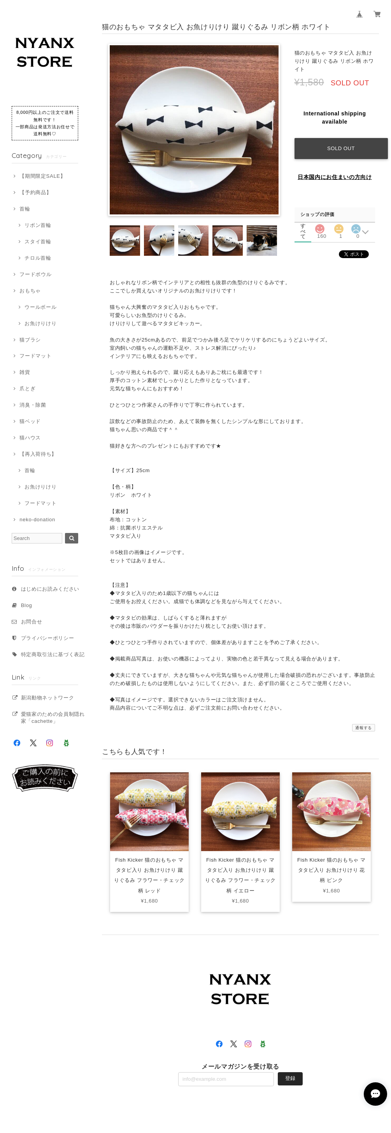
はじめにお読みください (50, 589)
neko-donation (37, 519)
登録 (290, 1079)
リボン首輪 (38, 225)
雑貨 (24, 372)
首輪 (24, 209)
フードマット (35, 356)
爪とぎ (27, 388)
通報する (363, 728)
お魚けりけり (40, 323)
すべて (303, 225)
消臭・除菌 (32, 405)
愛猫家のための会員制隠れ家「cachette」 (53, 717)
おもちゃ (30, 291)
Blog (26, 605)
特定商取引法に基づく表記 (53, 654)
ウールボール (40, 307)
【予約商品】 (35, 192)
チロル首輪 (38, 258)
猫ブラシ (30, 340)
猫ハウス (30, 438)
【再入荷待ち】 (38, 454)
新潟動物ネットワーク (47, 698)
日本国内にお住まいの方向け (335, 177)
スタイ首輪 (38, 241)
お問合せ (31, 622)
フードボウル (35, 274)
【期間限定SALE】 (42, 176)
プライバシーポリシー (47, 638)
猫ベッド (30, 421)
